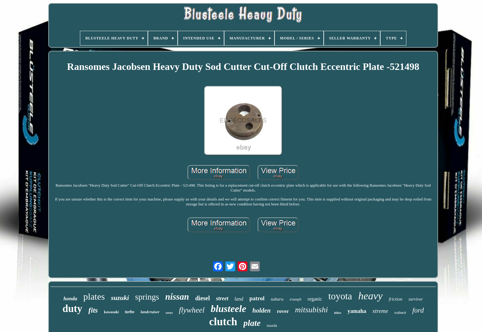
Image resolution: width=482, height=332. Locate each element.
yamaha (357, 311)
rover (283, 311)
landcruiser (149, 312)
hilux (338, 312)
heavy (370, 296)
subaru (277, 299)
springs (147, 297)
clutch (223, 322)
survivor (416, 299)
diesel (202, 298)
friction (395, 299)
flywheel (191, 310)
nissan (177, 297)
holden (261, 310)
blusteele (228, 308)
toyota (340, 296)
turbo (129, 312)
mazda (272, 325)
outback (400, 312)
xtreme (380, 311)
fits (93, 310)
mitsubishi (311, 309)
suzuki (120, 298)
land (239, 299)
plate (252, 323)
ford (418, 310)
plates (94, 296)
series (169, 312)
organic (314, 299)
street (222, 298)
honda (70, 299)
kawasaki (111, 312)
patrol (256, 298)
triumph (295, 299)
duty (72, 308)
